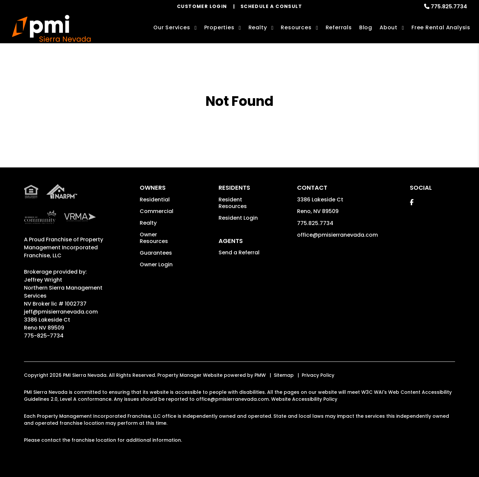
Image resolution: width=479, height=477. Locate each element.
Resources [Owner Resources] (296, 27)
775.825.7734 (449, 6)
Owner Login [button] (156, 264)
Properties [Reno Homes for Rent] (219, 27)
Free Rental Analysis (440, 27)
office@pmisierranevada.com (337, 235)
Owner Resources (154, 238)
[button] (411, 202)
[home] (51, 28)
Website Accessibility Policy (304, 399)
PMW (260, 375)
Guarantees (156, 253)
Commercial (156, 211)
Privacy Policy (318, 375)
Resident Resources (233, 203)
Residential (155, 199)
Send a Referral (239, 252)
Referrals (339, 27)
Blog (365, 27)
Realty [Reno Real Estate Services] (257, 27)
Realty (148, 223)
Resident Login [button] (238, 218)
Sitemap (284, 375)
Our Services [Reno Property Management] (171, 27)
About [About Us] (389, 27)
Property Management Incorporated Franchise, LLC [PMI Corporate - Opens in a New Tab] (63, 247)
